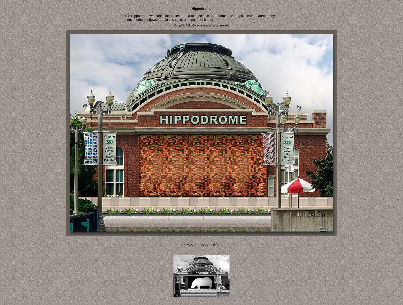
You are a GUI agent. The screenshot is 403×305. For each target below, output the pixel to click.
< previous (188, 245)
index (205, 245)
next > (217, 245)
